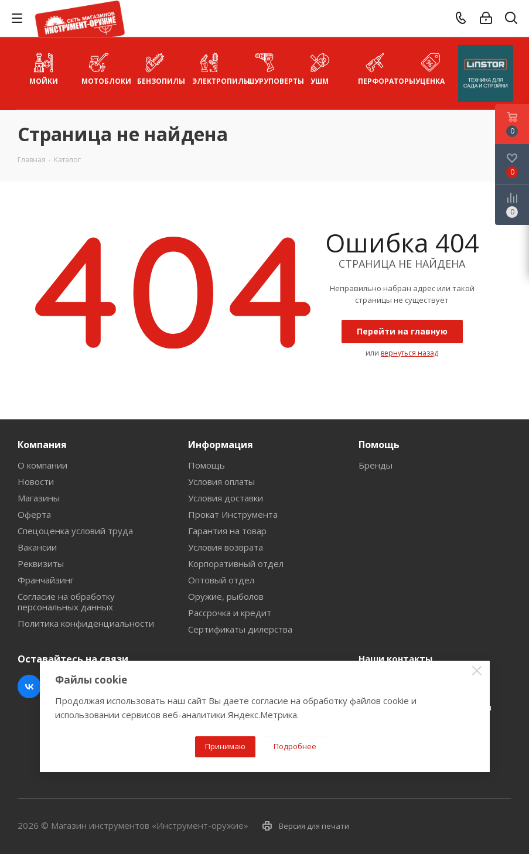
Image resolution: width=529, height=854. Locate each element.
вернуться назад (409, 353)
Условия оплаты (221, 481)
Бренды (376, 465)
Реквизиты (41, 563)
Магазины (39, 498)
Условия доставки (225, 498)
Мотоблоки (103, 67)
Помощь (206, 465)
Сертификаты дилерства (240, 629)
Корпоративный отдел (236, 563)
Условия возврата (225, 547)
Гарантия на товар (227, 531)
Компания (42, 444)
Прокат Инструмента (233, 514)
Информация (220, 444)
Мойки (43, 67)
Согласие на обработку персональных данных (66, 601)
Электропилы (214, 67)
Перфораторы (380, 67)
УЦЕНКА (430, 67)
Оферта (34, 514)
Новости (36, 481)
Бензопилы (159, 67)
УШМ (319, 67)
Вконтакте (29, 686)
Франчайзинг (46, 580)
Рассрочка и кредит (229, 613)
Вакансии (37, 547)
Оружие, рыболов (226, 596)
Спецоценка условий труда (75, 531)
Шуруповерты (269, 67)
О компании (42, 465)
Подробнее (295, 746)
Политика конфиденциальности (86, 623)
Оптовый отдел (221, 580)
